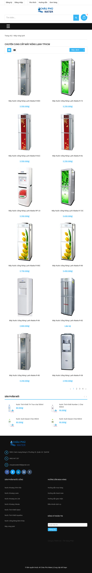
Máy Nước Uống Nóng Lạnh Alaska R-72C (67, 211)
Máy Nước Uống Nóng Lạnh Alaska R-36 (67, 375)
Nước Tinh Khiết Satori (12, 510)
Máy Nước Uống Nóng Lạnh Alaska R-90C (24, 266)
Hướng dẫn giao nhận (55, 499)
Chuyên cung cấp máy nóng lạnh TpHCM (27, 44)
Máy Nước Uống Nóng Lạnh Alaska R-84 (24, 320)
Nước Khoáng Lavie (12, 493)
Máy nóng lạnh (10, 526)
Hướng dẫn (43, 2)
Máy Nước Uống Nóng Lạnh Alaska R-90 (67, 266)
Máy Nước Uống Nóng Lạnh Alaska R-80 (24, 375)
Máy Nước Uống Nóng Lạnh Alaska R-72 (67, 101)
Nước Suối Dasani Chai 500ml (70, 419)
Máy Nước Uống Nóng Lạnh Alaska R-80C (24, 101)
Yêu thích (32, 2)
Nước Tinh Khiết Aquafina (13, 515)
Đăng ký (9, 2)
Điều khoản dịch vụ (54, 504)
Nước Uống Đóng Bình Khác (15, 521)
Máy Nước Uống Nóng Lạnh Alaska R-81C (24, 156)
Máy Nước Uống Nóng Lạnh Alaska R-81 (67, 156)
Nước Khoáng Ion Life (12, 499)
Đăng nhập (19, 2)
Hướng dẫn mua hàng (55, 488)
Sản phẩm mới (12, 396)
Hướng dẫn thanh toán (55, 493)
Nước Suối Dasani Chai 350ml (27, 419)
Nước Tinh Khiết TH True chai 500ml (29, 404)
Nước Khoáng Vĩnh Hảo (13, 488)
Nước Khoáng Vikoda (12, 504)
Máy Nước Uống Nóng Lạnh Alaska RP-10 (24, 211)
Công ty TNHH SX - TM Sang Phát (61, 541)
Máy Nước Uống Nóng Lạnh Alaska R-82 (67, 320)
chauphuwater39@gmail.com (19, 465)
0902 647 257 (14, 458)
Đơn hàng (53, 2)
